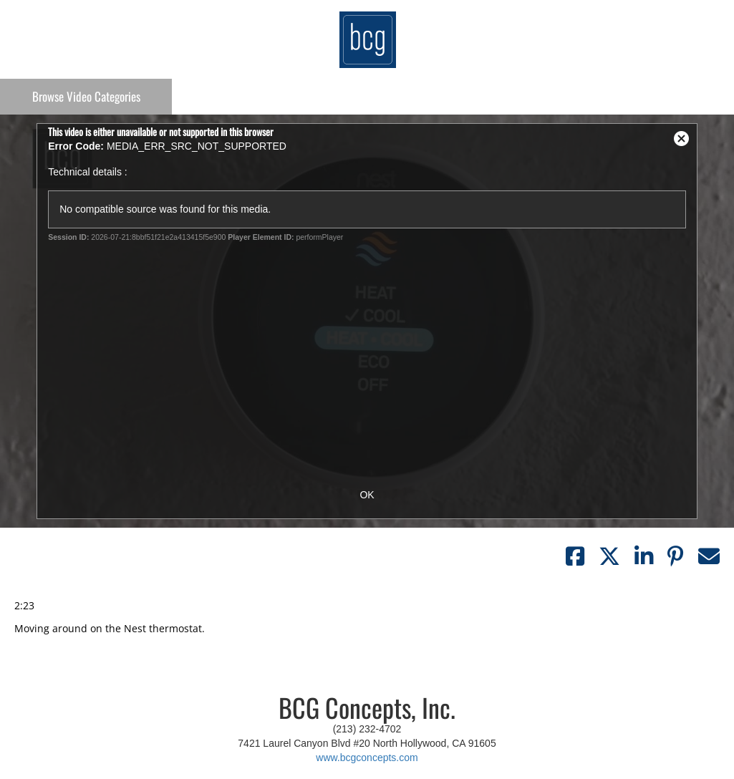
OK (366, 494)
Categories (86, 96)
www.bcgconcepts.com (366, 757)
